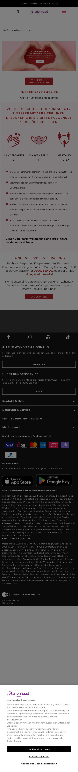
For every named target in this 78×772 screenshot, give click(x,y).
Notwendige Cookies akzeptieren (39, 763)
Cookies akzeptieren (39, 749)
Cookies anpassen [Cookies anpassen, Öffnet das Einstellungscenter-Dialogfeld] (39, 756)
